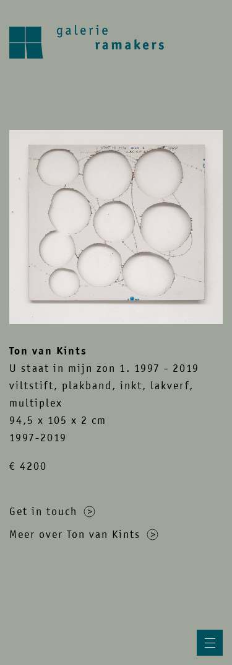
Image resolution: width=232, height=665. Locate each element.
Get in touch (52, 511)
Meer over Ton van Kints (83, 534)
